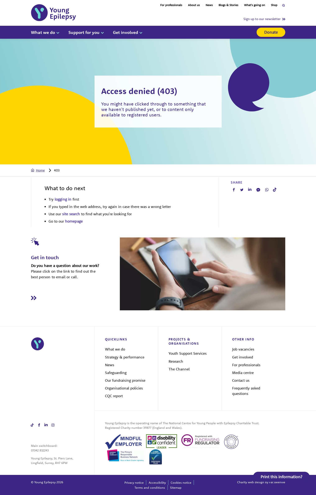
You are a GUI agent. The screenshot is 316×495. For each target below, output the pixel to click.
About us (194, 5)
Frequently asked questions (246, 391)
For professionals (171, 5)
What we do (43, 32)
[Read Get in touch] (75, 298)
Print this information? (281, 476)
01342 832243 (40, 450)
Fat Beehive (277, 482)
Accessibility (157, 483)
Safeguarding (116, 372)
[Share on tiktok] (32, 425)
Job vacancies (243, 349)
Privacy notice (134, 483)
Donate (271, 32)
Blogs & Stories (228, 5)
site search (71, 213)
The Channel (179, 369)
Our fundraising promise (125, 380)
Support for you (84, 32)
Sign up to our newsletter (262, 19)
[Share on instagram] (53, 425)
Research (176, 361)
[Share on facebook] (39, 425)
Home (40, 170)
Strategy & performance (124, 357)
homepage (74, 221)
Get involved (125, 32)
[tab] (42, 170)
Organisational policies (124, 388)
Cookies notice (181, 483)
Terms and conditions (149, 488)
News (209, 5)
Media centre (243, 372)
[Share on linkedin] (46, 425)
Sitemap (176, 488)
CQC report (114, 395)
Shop (274, 5)
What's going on (254, 5)
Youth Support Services (188, 353)
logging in (63, 199)
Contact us (240, 380)
